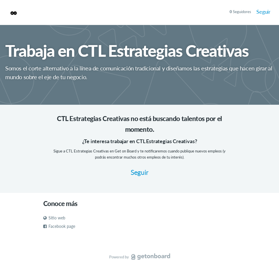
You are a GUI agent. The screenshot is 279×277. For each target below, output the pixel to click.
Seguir (263, 11)
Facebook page (59, 226)
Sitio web (54, 217)
